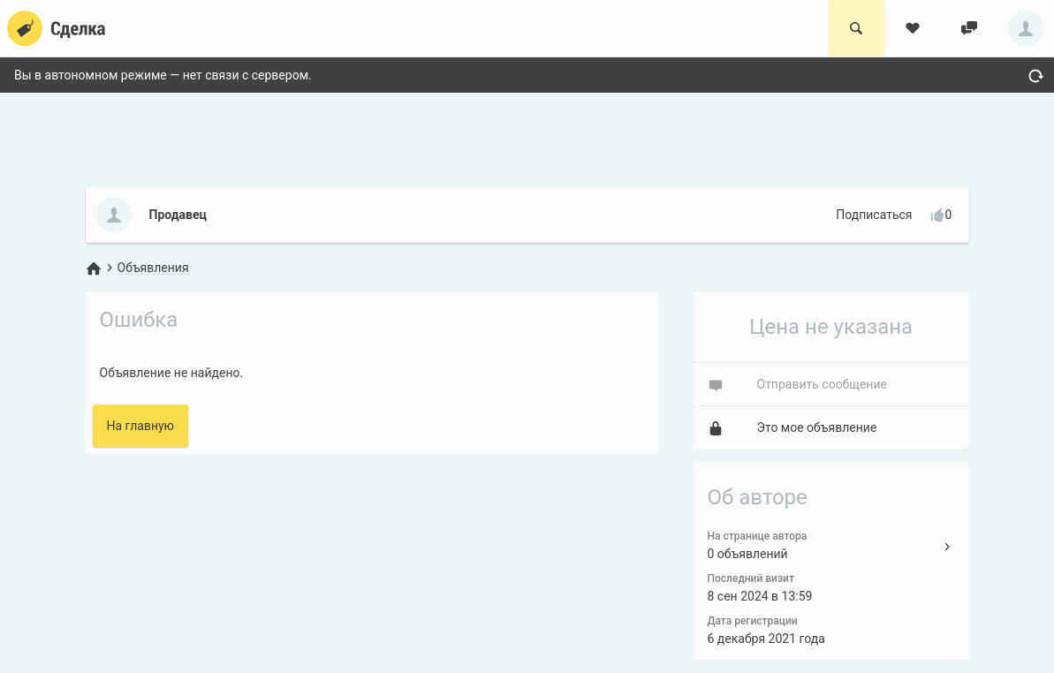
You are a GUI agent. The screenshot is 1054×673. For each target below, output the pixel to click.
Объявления (153, 268)
